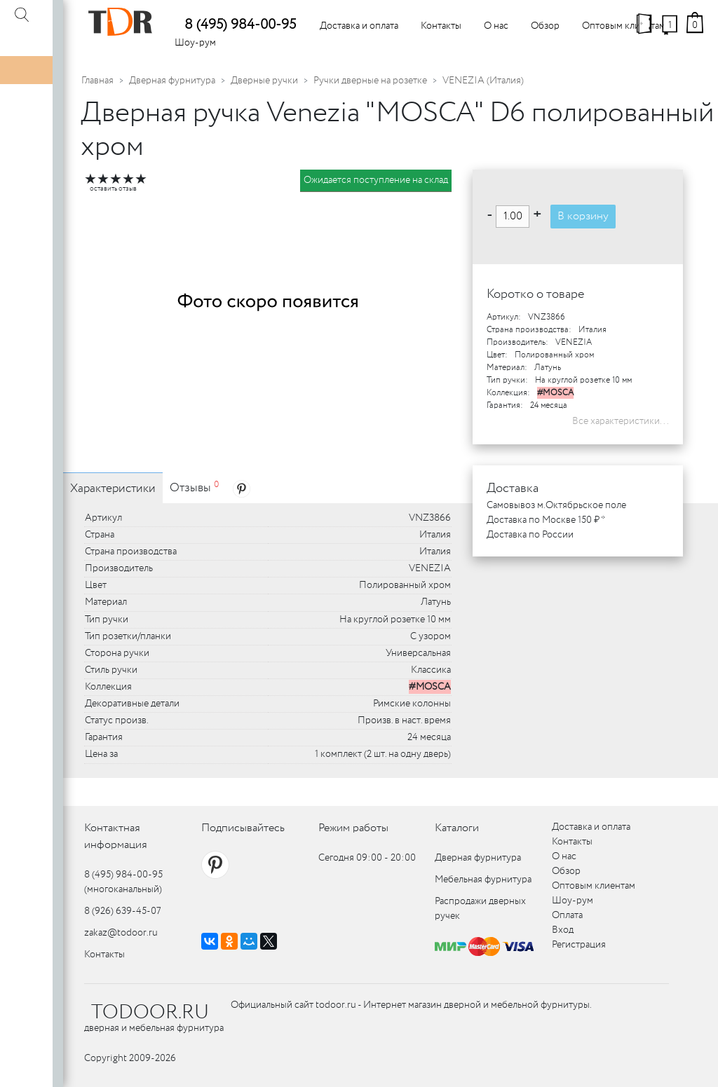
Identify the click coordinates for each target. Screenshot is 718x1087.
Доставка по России (530, 535)
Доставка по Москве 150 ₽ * (546, 520)
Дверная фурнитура (172, 81)
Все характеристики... (620, 421)
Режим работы (353, 828)
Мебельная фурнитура (483, 880)
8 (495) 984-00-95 (240, 25)
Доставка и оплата (359, 26)
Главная (97, 81)
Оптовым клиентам (623, 26)
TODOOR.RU (150, 1012)
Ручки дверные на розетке (370, 81)
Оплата (567, 915)
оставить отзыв (113, 189)
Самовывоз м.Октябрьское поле (556, 505)
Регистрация (579, 945)
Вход (563, 930)
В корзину (583, 216)
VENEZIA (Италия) (483, 81)
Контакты (441, 26)
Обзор (545, 26)
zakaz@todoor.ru (121, 933)
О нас (496, 26)
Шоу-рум (195, 43)
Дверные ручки (264, 81)
